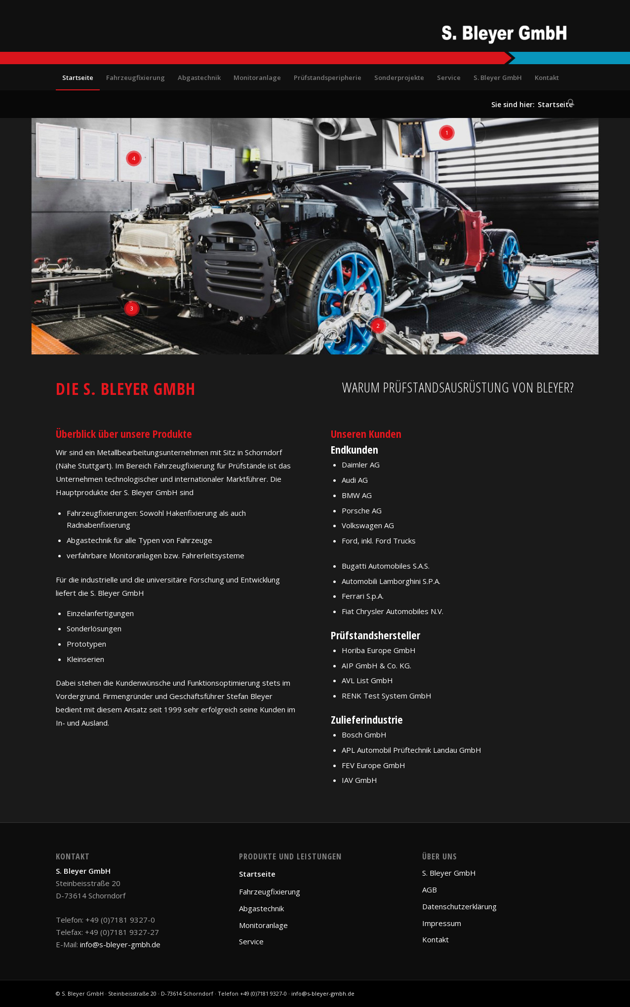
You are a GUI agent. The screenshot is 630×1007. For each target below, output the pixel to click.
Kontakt (435, 939)
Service (251, 941)
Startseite (257, 874)
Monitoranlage (263, 925)
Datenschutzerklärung (459, 906)
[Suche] (567, 102)
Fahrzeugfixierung (269, 891)
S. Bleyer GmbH (449, 873)
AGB (429, 889)
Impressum (441, 923)
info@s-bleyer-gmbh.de (120, 944)
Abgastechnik (261, 908)
